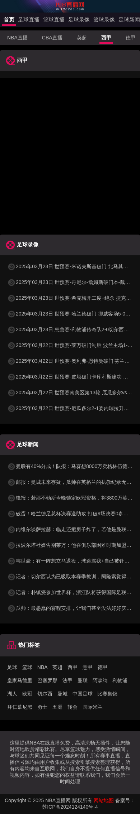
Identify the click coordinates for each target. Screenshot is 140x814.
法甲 (67, 680)
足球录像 (79, 19)
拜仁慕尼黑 (19, 707)
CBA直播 (52, 37)
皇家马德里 (19, 680)
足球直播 (28, 19)
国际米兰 (93, 707)
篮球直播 (54, 19)
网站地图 (104, 800)
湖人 (12, 694)
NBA (42, 667)
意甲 (88, 667)
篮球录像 (104, 19)
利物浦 (119, 680)
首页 (9, 19)
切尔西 (44, 694)
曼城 (62, 694)
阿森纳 (100, 680)
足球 (12, 667)
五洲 (57, 707)
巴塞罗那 (47, 680)
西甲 (106, 37)
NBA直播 (17, 37)
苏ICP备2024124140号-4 (70, 807)
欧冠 (27, 694)
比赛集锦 (107, 694)
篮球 (27, 667)
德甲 (131, 37)
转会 (72, 707)
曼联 (83, 680)
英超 (82, 37)
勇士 (42, 707)
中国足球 (83, 694)
